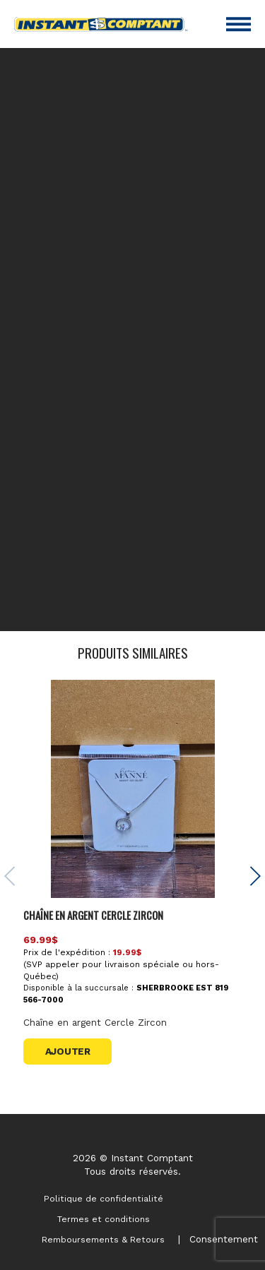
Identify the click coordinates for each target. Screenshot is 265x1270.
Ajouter (67, 1051)
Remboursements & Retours (103, 1240)
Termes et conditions (103, 1219)
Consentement (223, 1239)
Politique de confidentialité (103, 1199)
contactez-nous (175, 607)
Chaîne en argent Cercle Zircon (93, 915)
